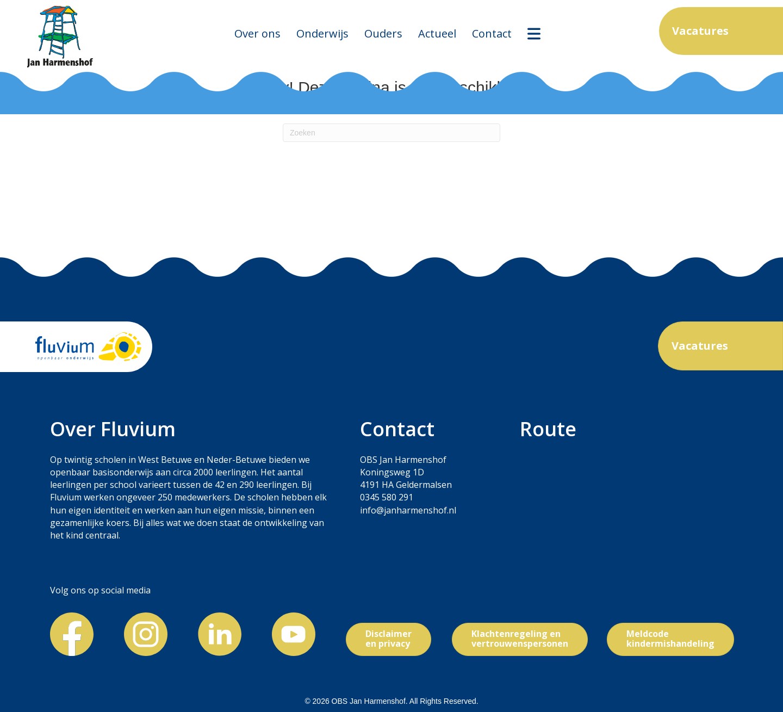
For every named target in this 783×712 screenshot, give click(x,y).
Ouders (383, 33)
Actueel (437, 33)
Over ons (257, 33)
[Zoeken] (391, 132)
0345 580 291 (386, 497)
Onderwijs (322, 33)
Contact (492, 33)
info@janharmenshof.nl (408, 510)
